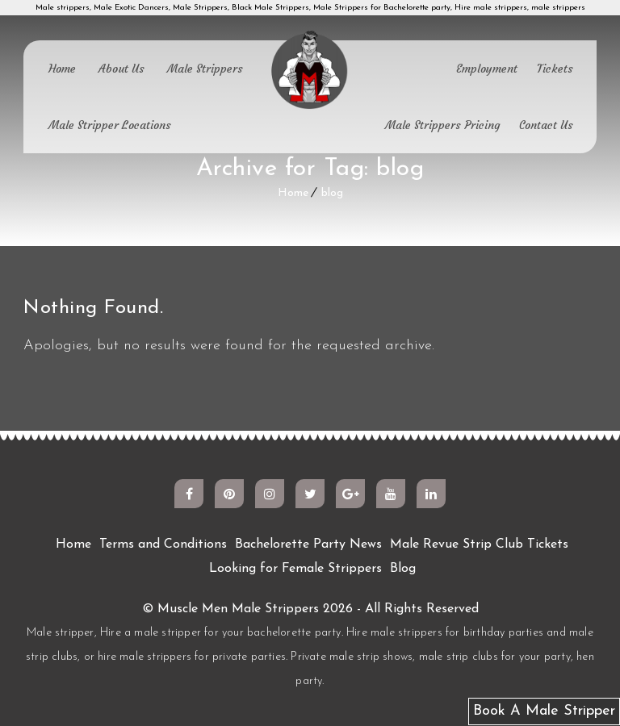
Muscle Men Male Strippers (238, 609)
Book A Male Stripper (544, 711)
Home (62, 68)
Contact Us (546, 125)
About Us (121, 68)
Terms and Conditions (163, 544)
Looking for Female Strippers (295, 568)
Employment (486, 68)
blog (332, 193)
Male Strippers (205, 68)
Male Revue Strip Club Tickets (479, 544)
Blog (403, 568)
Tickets (555, 68)
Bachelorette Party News (308, 544)
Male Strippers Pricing (442, 125)
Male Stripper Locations (109, 125)
